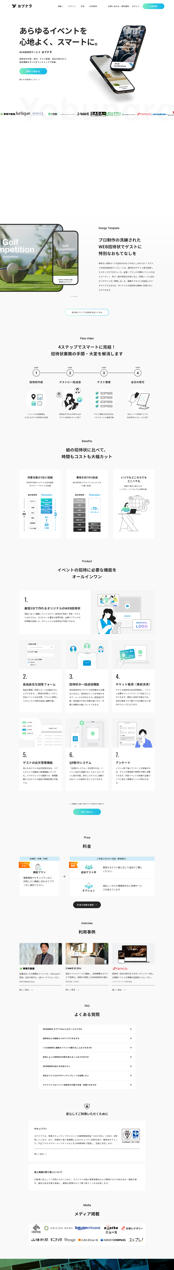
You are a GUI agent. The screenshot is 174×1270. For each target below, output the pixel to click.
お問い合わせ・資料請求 (118, 6)
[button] (72, 296)
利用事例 (93, 6)
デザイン (72, 6)
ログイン (136, 6)
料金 (83, 6)
